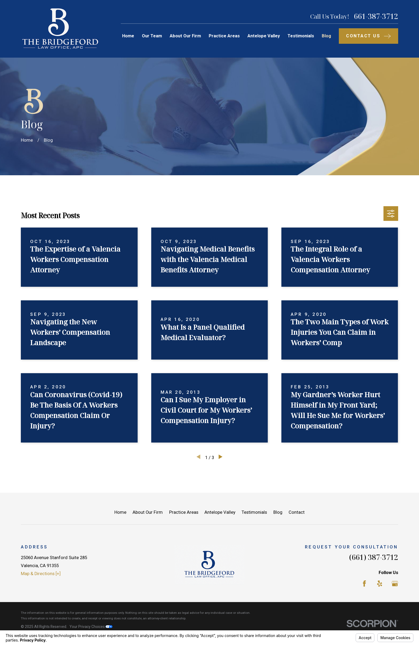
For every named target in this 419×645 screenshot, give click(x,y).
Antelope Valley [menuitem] (263, 35)
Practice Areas (183, 512)
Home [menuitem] (128, 35)
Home (120, 512)
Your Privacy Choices (90, 626)
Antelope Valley (219, 512)
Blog (277, 512)
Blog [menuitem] (326, 35)
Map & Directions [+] (41, 573)
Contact (297, 512)
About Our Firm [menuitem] (185, 35)
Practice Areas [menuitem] (224, 35)
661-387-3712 (376, 16)
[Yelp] (380, 583)
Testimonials (254, 512)
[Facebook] (364, 583)
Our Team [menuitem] (152, 35)
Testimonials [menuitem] (301, 35)
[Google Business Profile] (395, 583)
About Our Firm (148, 512)
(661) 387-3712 (373, 557)
